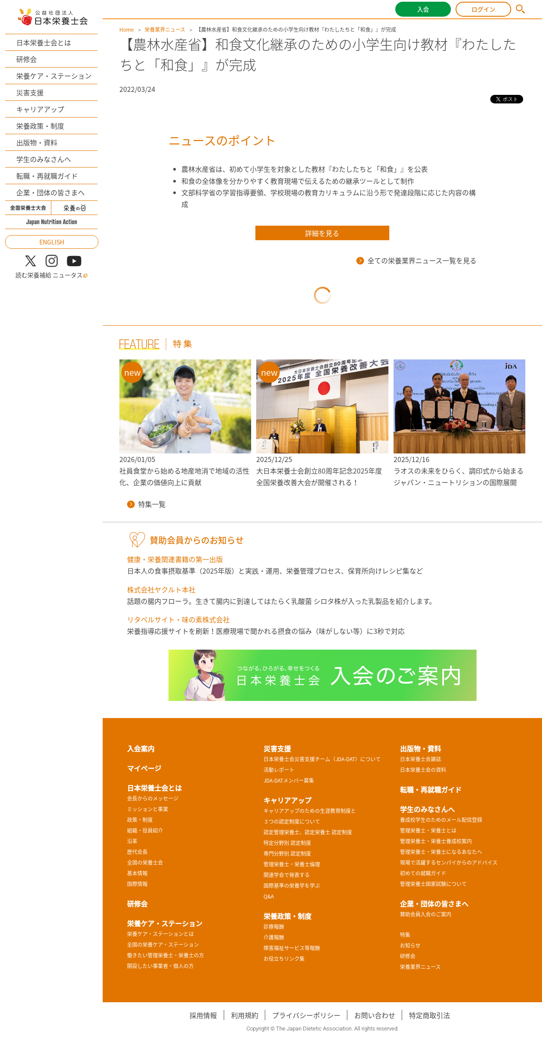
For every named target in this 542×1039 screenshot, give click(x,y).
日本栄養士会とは (43, 42)
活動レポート (279, 770)
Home (126, 29)
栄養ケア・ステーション (54, 76)
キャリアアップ (40, 109)
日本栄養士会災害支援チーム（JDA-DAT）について (322, 759)
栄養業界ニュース (165, 29)
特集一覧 (146, 504)
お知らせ (410, 945)
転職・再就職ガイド (47, 176)
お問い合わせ (374, 1015)
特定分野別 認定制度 (287, 843)
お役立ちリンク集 (284, 958)
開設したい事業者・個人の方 (160, 966)
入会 (423, 9)
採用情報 (203, 1015)
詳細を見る (322, 233)
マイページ (144, 768)
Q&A (269, 896)
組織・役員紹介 (145, 830)
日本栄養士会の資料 (423, 770)
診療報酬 (274, 926)
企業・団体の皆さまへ (50, 192)
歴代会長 (137, 852)
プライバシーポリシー (306, 1015)
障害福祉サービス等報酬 (292, 948)
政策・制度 (140, 820)
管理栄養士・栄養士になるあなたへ (441, 852)
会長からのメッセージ (152, 798)
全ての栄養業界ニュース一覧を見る (416, 260)
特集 (405, 935)
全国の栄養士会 (145, 862)
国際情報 (137, 884)
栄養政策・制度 (40, 126)
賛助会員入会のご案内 (425, 914)
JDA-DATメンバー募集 (289, 780)
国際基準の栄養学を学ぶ (292, 885)
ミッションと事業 (147, 809)
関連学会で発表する (287, 875)
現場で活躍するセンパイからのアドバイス (449, 862)
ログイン (483, 9)
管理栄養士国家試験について (433, 884)
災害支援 (30, 92)
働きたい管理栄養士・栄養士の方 (165, 955)
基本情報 (137, 873)
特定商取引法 (429, 1015)
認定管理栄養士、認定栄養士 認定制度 (308, 832)
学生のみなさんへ (43, 159)
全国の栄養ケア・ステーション (163, 944)
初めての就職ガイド (423, 873)
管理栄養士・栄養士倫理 (292, 864)
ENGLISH (51, 242)
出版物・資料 (36, 142)
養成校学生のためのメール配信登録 (441, 820)
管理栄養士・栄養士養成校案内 (436, 841)
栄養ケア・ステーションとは (160, 934)
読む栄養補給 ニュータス (51, 275)
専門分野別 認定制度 (287, 853)
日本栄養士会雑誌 (420, 759)
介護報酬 (274, 937)
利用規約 (244, 1015)
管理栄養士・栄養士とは (428, 830)
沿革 (132, 841)
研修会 (26, 59)
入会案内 (140, 748)
